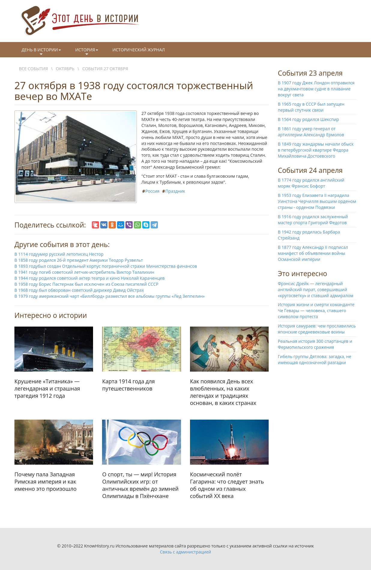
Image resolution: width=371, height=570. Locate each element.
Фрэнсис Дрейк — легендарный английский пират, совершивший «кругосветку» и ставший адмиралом (316, 289)
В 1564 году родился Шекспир (308, 119)
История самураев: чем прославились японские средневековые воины (317, 329)
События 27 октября (105, 68)
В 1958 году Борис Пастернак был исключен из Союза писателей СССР (86, 284)
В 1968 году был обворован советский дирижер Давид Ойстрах (79, 290)
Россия (152, 191)
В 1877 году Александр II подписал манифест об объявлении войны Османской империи (313, 253)
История (86, 52)
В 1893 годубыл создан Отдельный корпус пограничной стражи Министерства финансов (105, 266)
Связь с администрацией (185, 552)
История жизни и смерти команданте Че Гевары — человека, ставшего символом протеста (316, 310)
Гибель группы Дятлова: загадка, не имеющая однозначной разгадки (314, 359)
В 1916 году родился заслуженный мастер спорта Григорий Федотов (313, 219)
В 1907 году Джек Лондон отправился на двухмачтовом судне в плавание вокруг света (316, 89)
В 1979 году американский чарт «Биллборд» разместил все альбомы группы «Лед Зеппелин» (109, 296)
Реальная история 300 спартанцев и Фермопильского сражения (315, 344)
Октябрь (65, 68)
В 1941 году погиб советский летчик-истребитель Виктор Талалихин (84, 272)
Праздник (175, 191)
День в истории (41, 52)
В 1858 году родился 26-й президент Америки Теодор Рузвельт (78, 260)
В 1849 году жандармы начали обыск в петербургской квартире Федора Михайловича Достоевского (316, 150)
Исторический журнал (139, 50)
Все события (33, 68)
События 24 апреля (310, 170)
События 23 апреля (310, 73)
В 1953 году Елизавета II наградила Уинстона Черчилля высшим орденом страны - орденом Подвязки (317, 201)
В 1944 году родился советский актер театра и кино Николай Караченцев (89, 278)
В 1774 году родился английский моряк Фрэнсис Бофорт (311, 183)
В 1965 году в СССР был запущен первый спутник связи (311, 107)
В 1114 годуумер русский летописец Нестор (59, 254)
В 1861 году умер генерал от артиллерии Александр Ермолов (311, 131)
